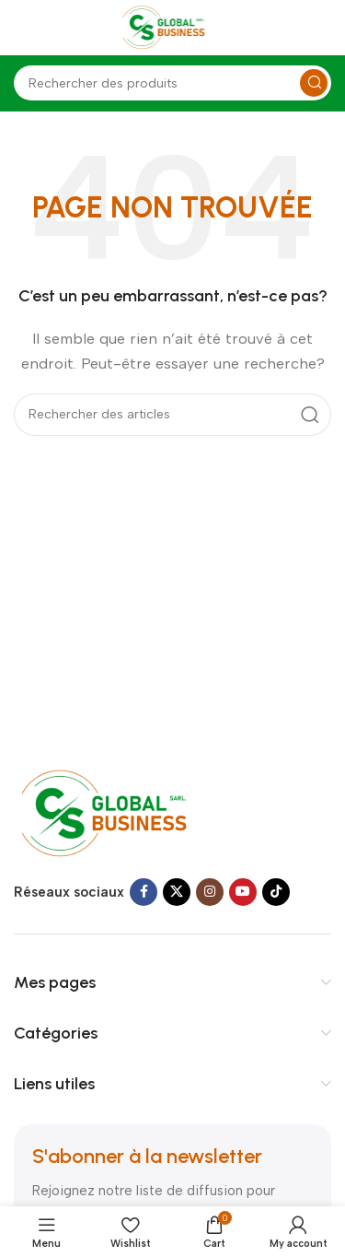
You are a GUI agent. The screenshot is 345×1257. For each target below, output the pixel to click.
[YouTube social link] (243, 892)
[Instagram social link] (210, 892)
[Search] (172, 82)
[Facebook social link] (143, 892)
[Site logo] (173, 26)
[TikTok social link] (276, 892)
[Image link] (122, 813)
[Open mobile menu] (23, 27)
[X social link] (176, 892)
